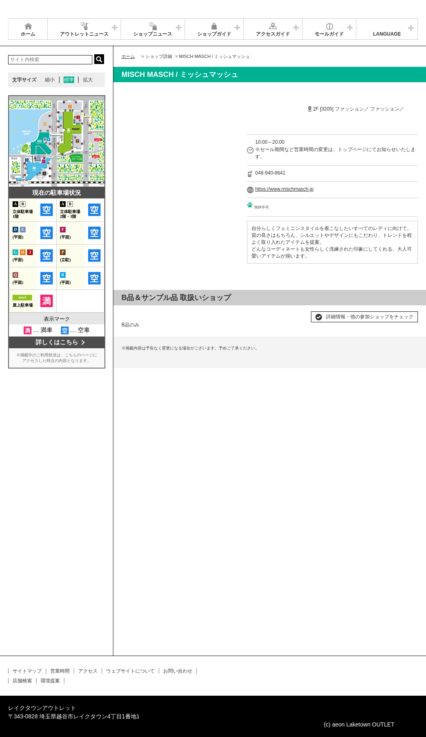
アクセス (88, 671)
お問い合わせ (177, 671)
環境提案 (50, 681)
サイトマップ (27, 671)
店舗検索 (22, 681)
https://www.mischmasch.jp (284, 189)
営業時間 (60, 671)
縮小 (50, 80)
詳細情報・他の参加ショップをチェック (369, 317)
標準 (69, 80)
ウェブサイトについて (130, 671)
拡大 (88, 80)
